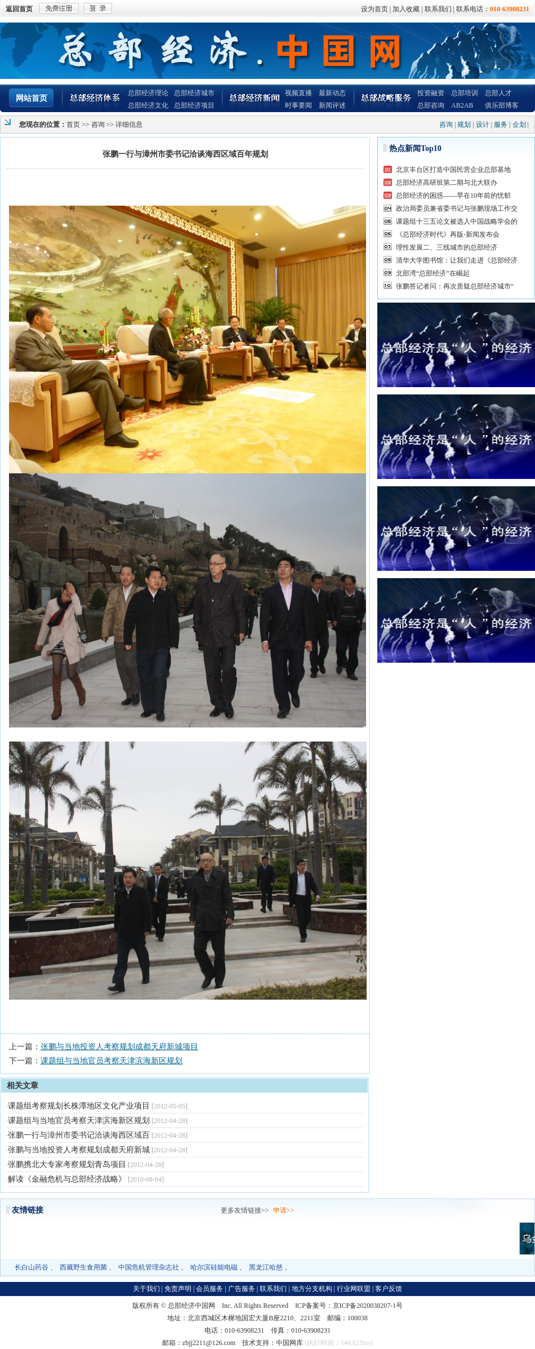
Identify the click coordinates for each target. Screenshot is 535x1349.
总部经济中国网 (191, 1306)
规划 (464, 124)
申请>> (284, 1210)
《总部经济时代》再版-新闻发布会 (448, 234)
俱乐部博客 (502, 105)
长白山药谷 (31, 1267)
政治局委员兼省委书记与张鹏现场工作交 (457, 208)
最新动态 (332, 93)
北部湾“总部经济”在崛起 (433, 273)
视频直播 (298, 93)
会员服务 (209, 1289)
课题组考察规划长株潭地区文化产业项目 (79, 1106)
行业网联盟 (354, 1289)
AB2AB (462, 105)
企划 (519, 124)
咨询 (98, 124)
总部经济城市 (194, 93)
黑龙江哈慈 (266, 1267)
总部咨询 (430, 105)
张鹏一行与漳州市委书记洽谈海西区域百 (79, 1135)
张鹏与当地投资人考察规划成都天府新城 (79, 1150)
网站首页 (31, 98)
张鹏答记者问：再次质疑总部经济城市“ (455, 286)
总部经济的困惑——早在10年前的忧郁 (453, 195)
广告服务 (241, 1289)
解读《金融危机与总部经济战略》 (67, 1179)
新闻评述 (332, 105)
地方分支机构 (312, 1289)
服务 (500, 124)
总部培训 (464, 93)
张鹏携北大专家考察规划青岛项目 (67, 1164)
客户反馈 (388, 1289)
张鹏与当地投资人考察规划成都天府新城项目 (119, 1046)
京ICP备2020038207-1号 (368, 1306)
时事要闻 (298, 105)
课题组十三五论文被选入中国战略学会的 (457, 221)
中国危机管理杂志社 (148, 1267)
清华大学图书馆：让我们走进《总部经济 (457, 260)
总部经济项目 (194, 105)
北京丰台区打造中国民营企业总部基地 (453, 170)
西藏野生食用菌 (83, 1267)
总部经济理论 (148, 93)
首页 (73, 124)
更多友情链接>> (245, 1210)
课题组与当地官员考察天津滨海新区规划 (111, 1061)
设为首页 (374, 9)
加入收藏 (406, 9)
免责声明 (177, 1289)
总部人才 (498, 93)
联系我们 (438, 9)
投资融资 (430, 93)
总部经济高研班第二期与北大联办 (446, 183)
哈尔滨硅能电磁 (214, 1267)
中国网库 (289, 1343)
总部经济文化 (148, 105)
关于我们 (146, 1289)
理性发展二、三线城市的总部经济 (446, 247)
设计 (482, 124)
